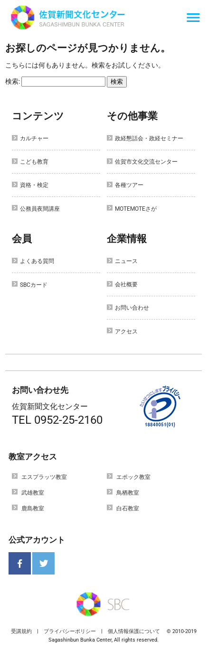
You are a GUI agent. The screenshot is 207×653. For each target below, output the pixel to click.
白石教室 (127, 508)
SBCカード (33, 285)
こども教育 (34, 161)
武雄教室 (32, 492)
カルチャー (34, 138)
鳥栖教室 (127, 492)
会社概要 (126, 284)
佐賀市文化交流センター (146, 161)
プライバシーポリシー (70, 631)
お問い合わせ (132, 307)
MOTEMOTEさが (136, 208)
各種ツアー (129, 185)
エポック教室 (133, 477)
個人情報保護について (134, 631)
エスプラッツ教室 (44, 477)
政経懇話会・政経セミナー (149, 138)
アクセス (126, 331)
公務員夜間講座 (40, 208)
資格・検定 (34, 185)
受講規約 (21, 631)
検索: (12, 81)
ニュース (126, 261)
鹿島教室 (32, 508)
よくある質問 (37, 261)
